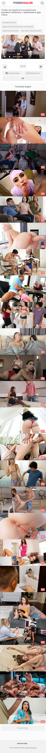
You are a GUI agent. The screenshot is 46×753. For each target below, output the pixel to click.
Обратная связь (22, 743)
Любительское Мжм (10, 31)
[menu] (3, 3)
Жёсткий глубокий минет (31, 31)
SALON (23, 3)
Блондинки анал (9, 23)
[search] (42, 3)
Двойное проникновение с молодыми (17, 27)
